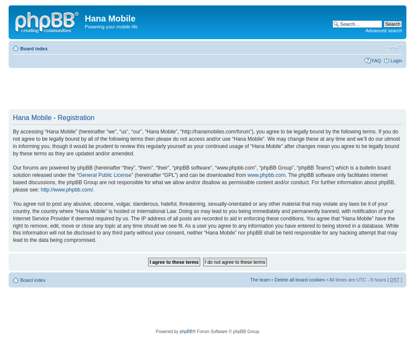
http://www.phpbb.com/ (67, 190)
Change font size (396, 47)
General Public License (104, 175)
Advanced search (383, 30)
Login (396, 60)
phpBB (186, 331)
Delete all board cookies (299, 279)
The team (260, 279)
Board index (34, 48)
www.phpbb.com (266, 175)
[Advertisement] (165, 89)
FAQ (376, 60)
